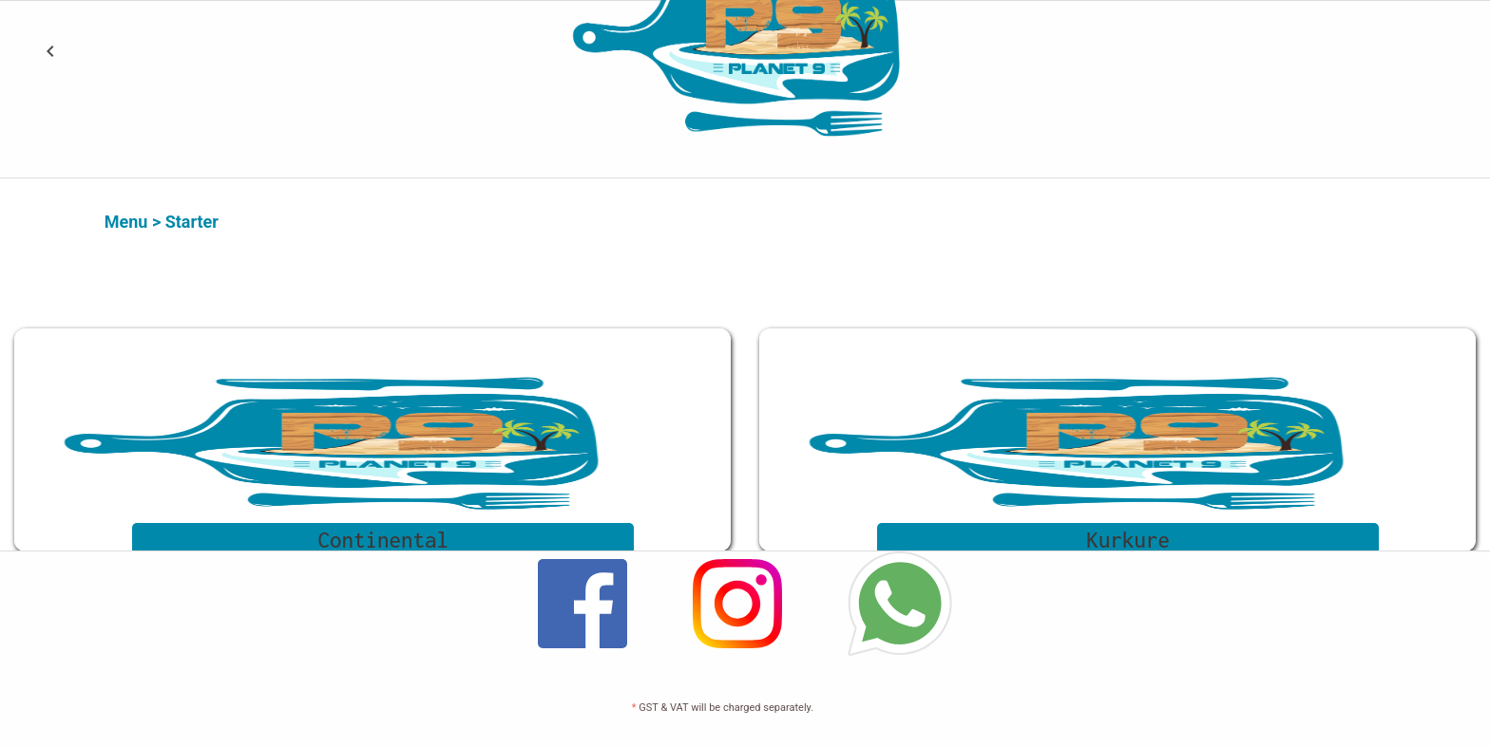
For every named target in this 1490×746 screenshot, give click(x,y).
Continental (383, 540)
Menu (126, 222)
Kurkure (1129, 540)
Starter (192, 222)
